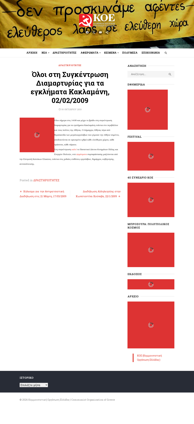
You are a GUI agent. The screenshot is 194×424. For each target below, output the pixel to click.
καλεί (67, 136)
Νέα (44, 52)
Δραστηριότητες (64, 52)
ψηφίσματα (65, 140)
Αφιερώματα (89, 52)
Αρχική (31, 52)
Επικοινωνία (151, 52)
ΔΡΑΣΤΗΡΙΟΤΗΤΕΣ (67, 65)
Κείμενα (110, 52)
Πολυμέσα (130, 52)
